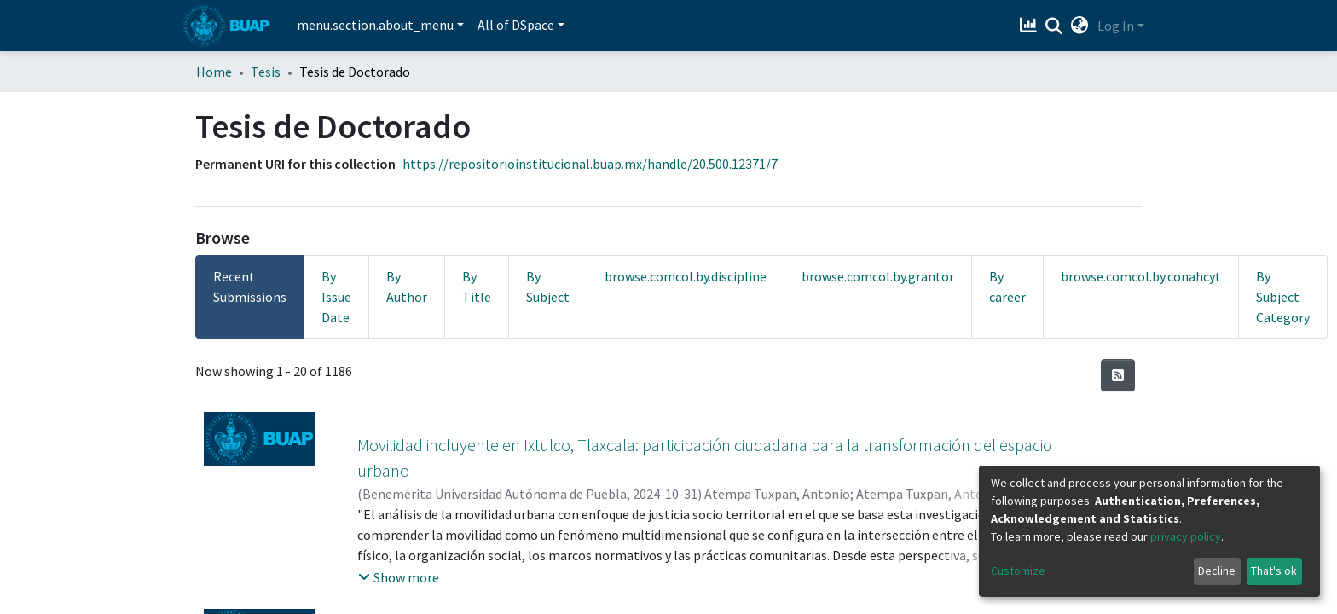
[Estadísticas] (1030, 25)
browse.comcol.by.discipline (686, 276)
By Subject (548, 286)
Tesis (266, 71)
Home (214, 71)
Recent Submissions (249, 286)
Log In (1115, 25)
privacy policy (1185, 536)
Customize (1018, 570)
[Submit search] (1054, 26)
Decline (1217, 570)
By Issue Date (336, 297)
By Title (476, 286)
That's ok (1274, 570)
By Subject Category (1283, 297)
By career (1007, 286)
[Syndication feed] (1118, 375)
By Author (406, 286)
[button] (1080, 25)
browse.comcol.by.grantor (878, 276)
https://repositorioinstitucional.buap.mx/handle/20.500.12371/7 (590, 163)
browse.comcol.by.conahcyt (1141, 276)
